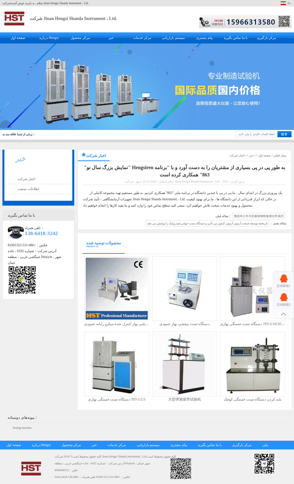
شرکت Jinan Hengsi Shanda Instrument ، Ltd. (73, 18)
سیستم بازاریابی (173, 38)
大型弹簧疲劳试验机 (184, 399)
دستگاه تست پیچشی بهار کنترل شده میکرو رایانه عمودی (127, 324)
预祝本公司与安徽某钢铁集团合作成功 (259, 216)
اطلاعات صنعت (28, 189)
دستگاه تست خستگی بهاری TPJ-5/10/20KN (253, 324)
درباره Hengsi (48, 38)
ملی (265, 445)
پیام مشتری (204, 38)
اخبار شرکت (26, 179)
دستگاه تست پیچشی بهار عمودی (184, 324)
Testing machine (22, 427)
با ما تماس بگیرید (236, 38)
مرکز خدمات (142, 38)
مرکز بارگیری (266, 38)
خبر (111, 38)
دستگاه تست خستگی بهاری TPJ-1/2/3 (116, 399)
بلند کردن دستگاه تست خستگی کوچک (252, 399)
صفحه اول (18, 38)
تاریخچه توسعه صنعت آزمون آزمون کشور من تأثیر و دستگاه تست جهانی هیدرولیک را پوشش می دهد (207, 223)
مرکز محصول (80, 38)
